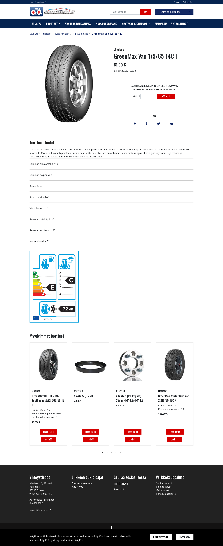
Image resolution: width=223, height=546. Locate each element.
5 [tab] (120, 452)
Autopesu (161, 24)
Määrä (136, 96)
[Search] (125, 12)
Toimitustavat (163, 486)
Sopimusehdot (164, 483)
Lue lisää (48, 439)
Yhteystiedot (179, 24)
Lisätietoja (161, 537)
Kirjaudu (177, 2)
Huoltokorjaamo (106, 24)
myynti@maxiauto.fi (38, 2)
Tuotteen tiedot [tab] (42, 142)
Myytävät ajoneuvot (134, 24)
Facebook (119, 489)
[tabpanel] (48, 394)
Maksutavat (162, 490)
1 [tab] (102, 452)
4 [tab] (115, 452)
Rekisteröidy (188, 2)
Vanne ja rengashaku (78, 24)
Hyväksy (184, 537)
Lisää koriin (166, 96)
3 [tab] (111, 452)
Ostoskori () (170, 12)
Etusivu (36, 24)
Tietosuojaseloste (166, 493)
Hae (145, 12)
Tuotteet (52, 24)
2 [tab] (107, 452)
